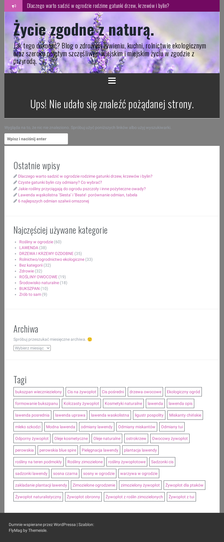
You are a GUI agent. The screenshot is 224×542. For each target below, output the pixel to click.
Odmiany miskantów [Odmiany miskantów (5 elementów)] (136, 426)
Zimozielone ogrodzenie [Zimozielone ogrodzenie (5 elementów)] (94, 485)
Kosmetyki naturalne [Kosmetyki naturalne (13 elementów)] (123, 403)
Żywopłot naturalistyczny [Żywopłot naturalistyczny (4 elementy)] (38, 496)
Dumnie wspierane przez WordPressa (43, 524)
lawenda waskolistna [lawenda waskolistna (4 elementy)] (110, 415)
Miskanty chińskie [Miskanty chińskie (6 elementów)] (185, 415)
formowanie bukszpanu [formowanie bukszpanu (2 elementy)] (36, 403)
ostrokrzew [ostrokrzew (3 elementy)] (136, 438)
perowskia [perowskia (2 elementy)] (24, 450)
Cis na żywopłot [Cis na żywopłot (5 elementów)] (81, 391)
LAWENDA (28, 247)
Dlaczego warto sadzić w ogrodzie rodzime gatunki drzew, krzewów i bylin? (98, 5)
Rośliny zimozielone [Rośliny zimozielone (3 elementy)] (85, 461)
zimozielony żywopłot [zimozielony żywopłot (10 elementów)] (140, 485)
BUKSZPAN (29, 288)
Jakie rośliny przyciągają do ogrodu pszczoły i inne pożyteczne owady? (82, 188)
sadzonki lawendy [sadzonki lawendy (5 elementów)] (31, 473)
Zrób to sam (30, 294)
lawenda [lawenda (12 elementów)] (155, 403)
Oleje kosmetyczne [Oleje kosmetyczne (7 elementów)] (71, 438)
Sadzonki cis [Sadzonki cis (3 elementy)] (162, 461)
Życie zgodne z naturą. (83, 29)
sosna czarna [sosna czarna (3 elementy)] (65, 473)
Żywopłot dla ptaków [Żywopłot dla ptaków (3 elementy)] (184, 485)
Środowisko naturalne (39, 282)
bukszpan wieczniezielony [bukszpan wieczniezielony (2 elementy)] (38, 391)
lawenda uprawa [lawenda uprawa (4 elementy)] (70, 415)
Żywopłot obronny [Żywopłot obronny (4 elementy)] (83, 496)
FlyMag (15, 530)
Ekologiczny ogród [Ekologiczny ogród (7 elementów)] (183, 391)
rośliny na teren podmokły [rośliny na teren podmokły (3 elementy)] (38, 461)
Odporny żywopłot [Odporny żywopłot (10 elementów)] (32, 438)
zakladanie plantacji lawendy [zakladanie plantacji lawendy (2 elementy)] (41, 485)
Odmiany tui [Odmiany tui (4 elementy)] (172, 426)
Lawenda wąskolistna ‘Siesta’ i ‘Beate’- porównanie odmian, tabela (77, 195)
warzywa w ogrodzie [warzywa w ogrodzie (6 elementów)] (139, 473)
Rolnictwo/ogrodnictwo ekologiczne (51, 259)
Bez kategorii (31, 265)
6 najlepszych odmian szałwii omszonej (53, 201)
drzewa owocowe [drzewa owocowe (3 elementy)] (145, 391)
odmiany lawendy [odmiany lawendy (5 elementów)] (97, 426)
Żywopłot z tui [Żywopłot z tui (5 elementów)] (181, 496)
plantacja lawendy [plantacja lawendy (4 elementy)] (140, 450)
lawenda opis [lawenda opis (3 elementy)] (180, 403)
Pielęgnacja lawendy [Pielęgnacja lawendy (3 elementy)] (100, 450)
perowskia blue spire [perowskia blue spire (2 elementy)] (57, 450)
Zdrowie (26, 271)
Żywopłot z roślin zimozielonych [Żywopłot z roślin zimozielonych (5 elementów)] (134, 496)
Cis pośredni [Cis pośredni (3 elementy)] (113, 391)
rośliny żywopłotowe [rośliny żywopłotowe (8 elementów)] (127, 461)
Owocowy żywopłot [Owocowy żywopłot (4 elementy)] (170, 438)
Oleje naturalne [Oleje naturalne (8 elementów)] (106, 438)
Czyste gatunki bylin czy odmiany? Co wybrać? (60, 182)
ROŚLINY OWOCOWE (38, 277)
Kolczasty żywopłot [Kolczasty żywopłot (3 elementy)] (81, 403)
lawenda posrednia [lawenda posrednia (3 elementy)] (32, 415)
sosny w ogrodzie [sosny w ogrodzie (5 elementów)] (99, 473)
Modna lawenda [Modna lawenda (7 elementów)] (60, 426)
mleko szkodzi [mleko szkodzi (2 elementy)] (28, 426)
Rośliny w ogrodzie (36, 241)
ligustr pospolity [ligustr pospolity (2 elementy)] (149, 415)
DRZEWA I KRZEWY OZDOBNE (46, 253)
